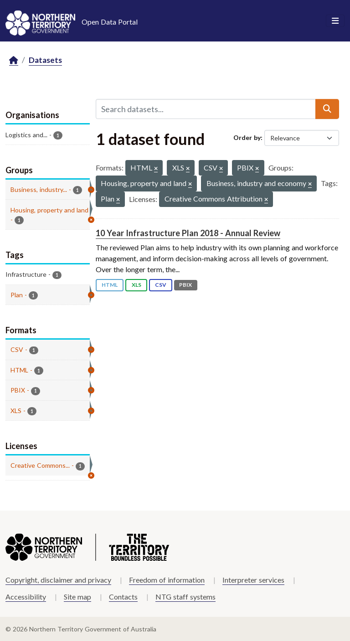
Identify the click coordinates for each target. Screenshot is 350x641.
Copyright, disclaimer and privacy (58, 579)
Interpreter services (253, 579)
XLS (136, 284)
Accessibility (25, 596)
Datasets (45, 60)
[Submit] (327, 109)
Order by (247, 137)
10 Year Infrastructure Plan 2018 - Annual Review (188, 233)
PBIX (185, 284)
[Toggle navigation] (335, 21)
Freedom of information (167, 579)
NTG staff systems (185, 596)
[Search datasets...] (206, 109)
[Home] (13, 60)
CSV (160, 284)
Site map (77, 596)
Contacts (123, 596)
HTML (110, 284)
